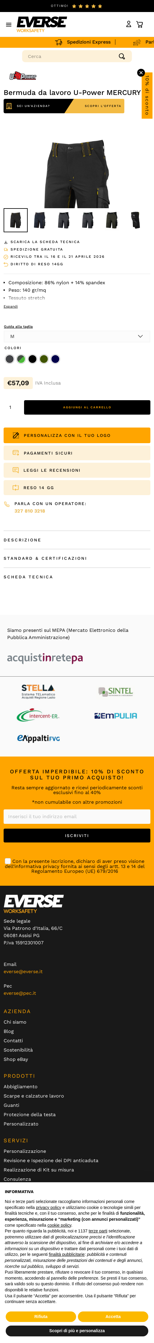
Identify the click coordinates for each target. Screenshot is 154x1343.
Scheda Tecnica (28, 576)
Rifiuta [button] (41, 1316)
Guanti (11, 1105)
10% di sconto (147, 95)
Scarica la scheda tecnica (42, 242)
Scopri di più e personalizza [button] (77, 1330)
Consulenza (17, 1179)
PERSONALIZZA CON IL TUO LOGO (62, 435)
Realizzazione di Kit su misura (39, 1170)
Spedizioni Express (90, 42)
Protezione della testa (30, 1114)
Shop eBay (16, 1059)
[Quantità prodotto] (12, 407)
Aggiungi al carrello (87, 407)
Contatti (13, 1040)
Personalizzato (21, 1124)
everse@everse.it (23, 971)
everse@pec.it (20, 993)
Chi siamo (15, 1022)
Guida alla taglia (18, 326)
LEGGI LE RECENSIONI (52, 470)
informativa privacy (36, 866)
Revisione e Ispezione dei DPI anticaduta (51, 1160)
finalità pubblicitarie (67, 1254)
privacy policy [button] (48, 1207)
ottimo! (60, 6)
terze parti (98, 1231)
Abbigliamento (21, 1086)
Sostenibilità (18, 1050)
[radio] (9, 359)
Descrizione (23, 540)
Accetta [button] (113, 1316)
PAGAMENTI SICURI (48, 453)
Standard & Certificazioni (45, 558)
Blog (9, 1031)
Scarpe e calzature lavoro (34, 1096)
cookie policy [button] (59, 1225)
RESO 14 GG (38, 487)
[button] (9, 24)
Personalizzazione (25, 1151)
